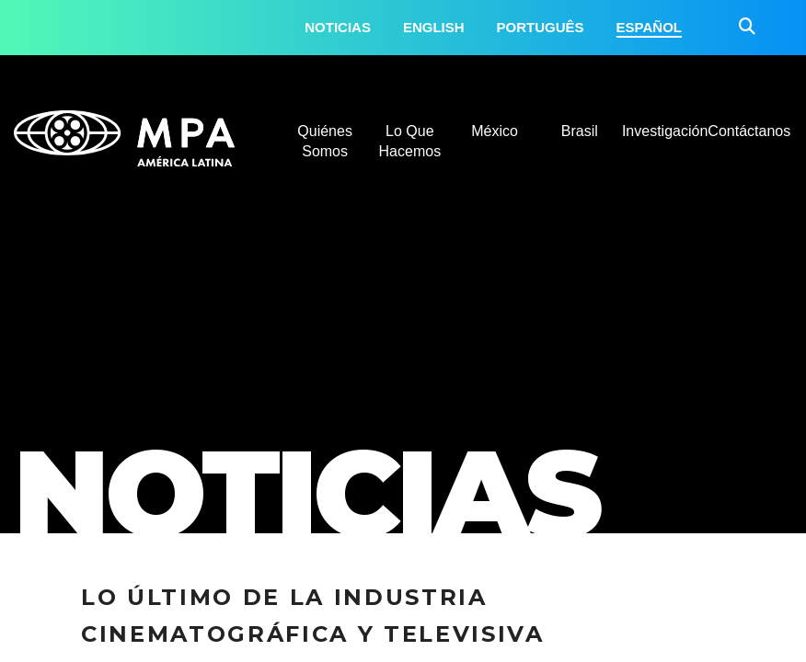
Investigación (664, 131)
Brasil (579, 131)
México (494, 131)
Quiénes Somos (324, 141)
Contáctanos (749, 131)
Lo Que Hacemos (410, 141)
